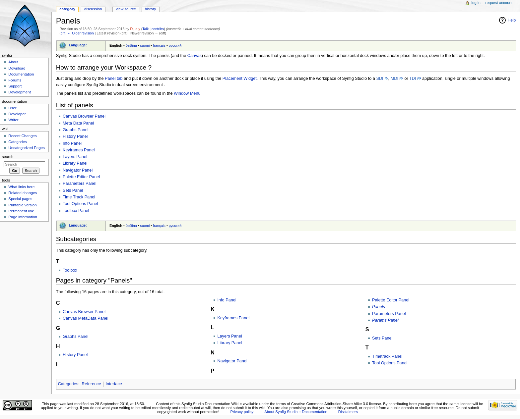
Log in (476, 3)
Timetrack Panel (387, 356)
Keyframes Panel (79, 150)
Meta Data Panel (78, 123)
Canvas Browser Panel (84, 116)
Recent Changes (22, 136)
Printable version (22, 205)
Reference (91, 384)
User (12, 108)
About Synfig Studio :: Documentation (295, 412)
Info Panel (72, 143)
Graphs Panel (76, 130)
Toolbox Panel (76, 210)
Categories (68, 384)
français (159, 45)
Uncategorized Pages (26, 148)
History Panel (75, 136)
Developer (17, 114)
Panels (378, 306)
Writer (13, 120)
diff (63, 33)
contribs (158, 29)
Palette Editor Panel (81, 177)
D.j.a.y (135, 29)
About (13, 62)
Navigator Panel (78, 170)
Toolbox (70, 270)
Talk (145, 29)
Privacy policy (241, 412)
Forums (14, 80)
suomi (145, 45)
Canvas (194, 55)
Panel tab (114, 78)
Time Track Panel (79, 197)
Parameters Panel (80, 183)
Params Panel (385, 320)
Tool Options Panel (80, 203)
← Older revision (80, 33)
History (150, 9)
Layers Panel (75, 156)
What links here (21, 187)
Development (19, 92)
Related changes (22, 193)
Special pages (20, 199)
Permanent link (20, 211)
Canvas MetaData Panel (85, 318)
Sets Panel (73, 190)
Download (16, 68)
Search (8, 157)
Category (67, 9)
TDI (412, 78)
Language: (78, 45)
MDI (394, 78)
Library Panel (75, 163)
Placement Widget (240, 78)
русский (175, 45)
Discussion (93, 9)
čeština (131, 45)
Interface (113, 384)
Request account (499, 3)
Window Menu (187, 93)
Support (15, 86)
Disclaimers (348, 412)
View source (126, 9)
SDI (379, 78)
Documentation (21, 74)
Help (512, 20)
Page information (22, 217)
